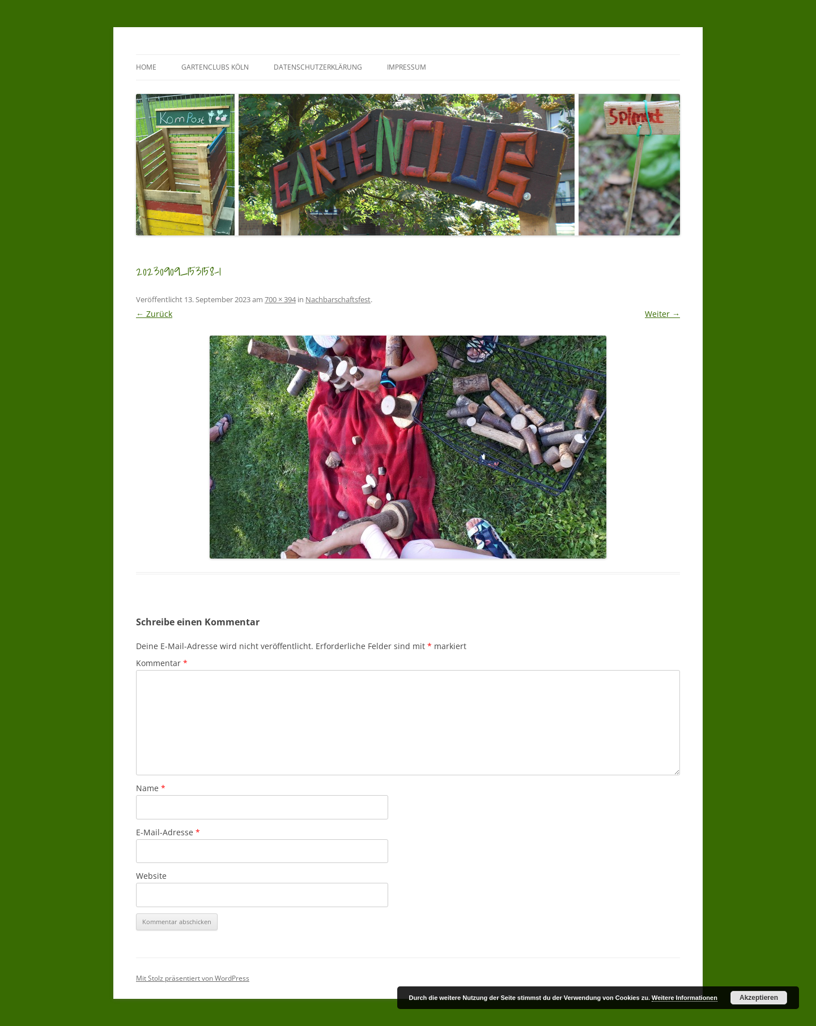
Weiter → (662, 313)
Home (146, 67)
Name (150, 788)
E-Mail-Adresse (168, 832)
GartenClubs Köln (215, 67)
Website (151, 875)
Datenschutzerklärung (318, 67)
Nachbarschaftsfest (338, 299)
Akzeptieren (759, 998)
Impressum (406, 67)
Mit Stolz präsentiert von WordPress (192, 978)
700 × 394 (280, 299)
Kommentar (162, 663)
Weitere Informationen (684, 997)
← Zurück (154, 313)
